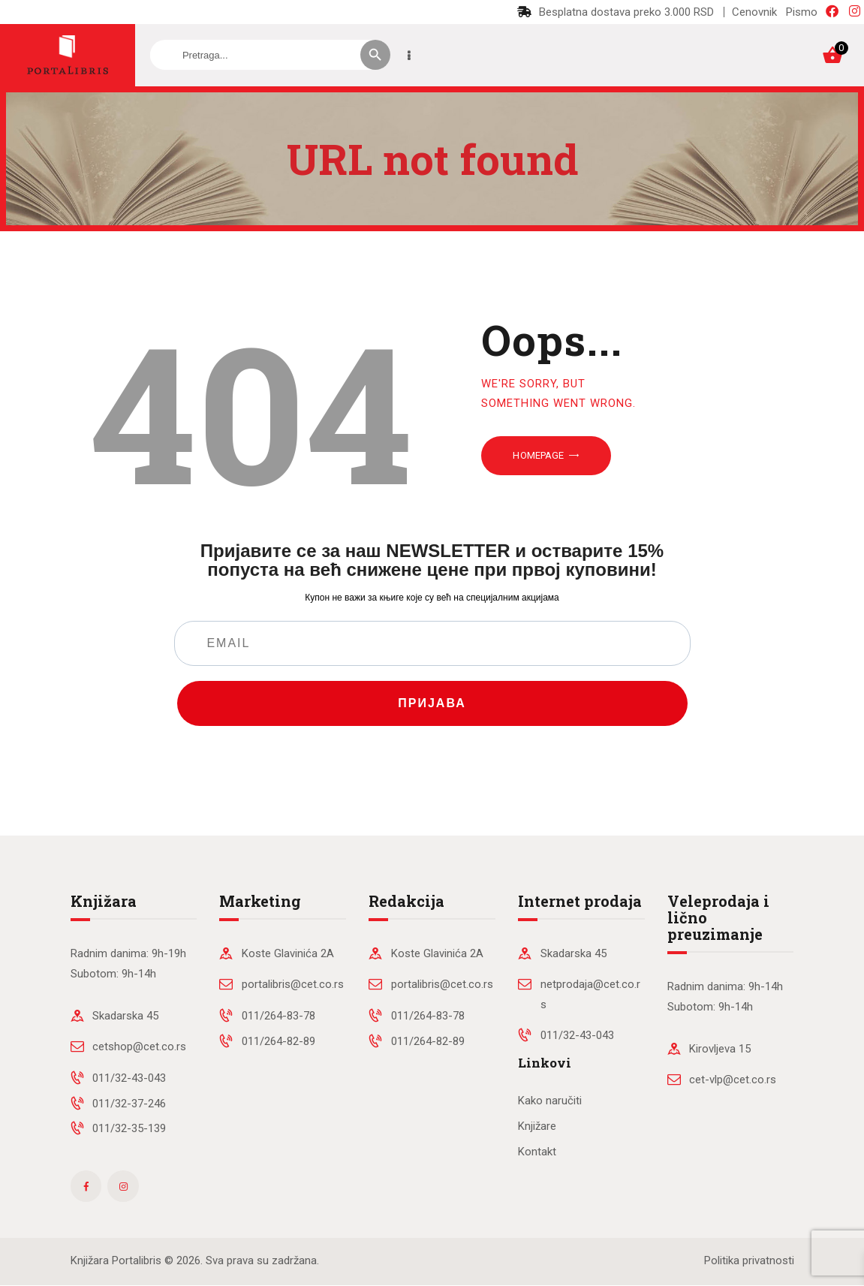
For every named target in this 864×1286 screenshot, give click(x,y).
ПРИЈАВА (431, 703)
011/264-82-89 (278, 1041)
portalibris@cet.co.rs (293, 984)
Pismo (801, 12)
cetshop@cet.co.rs (139, 1046)
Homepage (538, 455)
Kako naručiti (550, 1100)
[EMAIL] (432, 643)
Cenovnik (754, 12)
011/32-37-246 (129, 1103)
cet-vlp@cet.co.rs (732, 1079)
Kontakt (537, 1151)
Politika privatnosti (749, 1260)
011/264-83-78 (278, 1015)
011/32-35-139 (129, 1128)
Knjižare (537, 1126)
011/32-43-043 (129, 1078)
